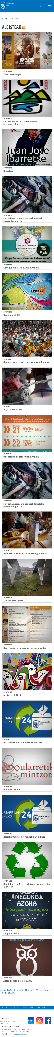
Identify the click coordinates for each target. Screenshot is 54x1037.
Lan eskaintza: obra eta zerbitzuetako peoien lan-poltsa (23, 219)
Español (40, 6)
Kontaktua (32, 1007)
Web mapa (6, 1007)
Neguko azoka (11, 933)
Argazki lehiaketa (12, 409)
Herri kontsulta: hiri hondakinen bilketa (24, 836)
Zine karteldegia (12, 74)
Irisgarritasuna (19, 1007)
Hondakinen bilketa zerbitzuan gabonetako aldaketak (26, 885)
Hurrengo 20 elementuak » (38, 990)
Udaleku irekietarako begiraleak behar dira (26, 362)
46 (3, 993)
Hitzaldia (8, 171)
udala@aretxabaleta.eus (17, 1034)
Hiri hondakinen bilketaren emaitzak (22, 742)
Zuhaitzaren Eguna (13, 600)
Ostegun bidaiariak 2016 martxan (21, 267)
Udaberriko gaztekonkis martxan (21, 456)
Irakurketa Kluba (12, 789)
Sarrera (5, 18)
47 (6, 993)
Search (33, 5)
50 (14, 993)
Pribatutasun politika (19, 1010)
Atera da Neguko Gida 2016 (17, 980)
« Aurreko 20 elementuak (12, 990)
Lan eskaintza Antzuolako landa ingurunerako (20, 123)
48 (8, 993)
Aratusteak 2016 (12, 695)
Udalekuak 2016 (11, 315)
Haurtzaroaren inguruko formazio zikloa (24, 648)
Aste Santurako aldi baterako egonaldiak (25, 553)
